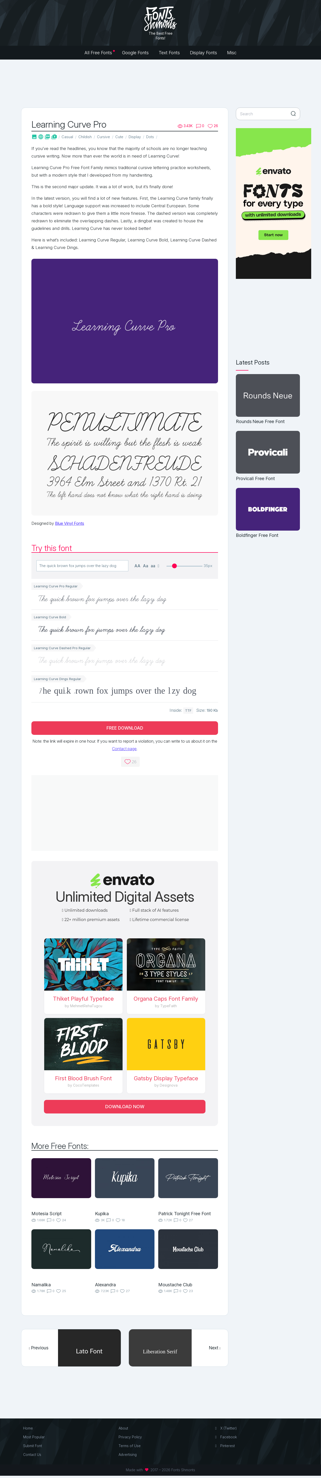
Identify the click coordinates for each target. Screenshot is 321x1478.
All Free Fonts (98, 52)
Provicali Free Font (255, 478)
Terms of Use (130, 1448)
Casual (68, 136)
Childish (86, 136)
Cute (122, 136)
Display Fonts (203, 52)
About (124, 1430)
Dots (155, 136)
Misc (232, 52)
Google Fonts (135, 52)
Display (138, 136)
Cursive (106, 136)
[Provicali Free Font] (268, 452)
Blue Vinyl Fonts (69, 524)
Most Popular (34, 1439)
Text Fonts (169, 52)
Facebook (226, 1439)
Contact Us (32, 1456)
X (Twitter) (226, 1430)
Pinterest (224, 1448)
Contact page (124, 749)
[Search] (268, 114)
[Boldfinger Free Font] (268, 509)
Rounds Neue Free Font (260, 421)
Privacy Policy (131, 1439)
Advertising (128, 1456)
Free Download (124, 728)
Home (28, 1430)
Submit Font (33, 1448)
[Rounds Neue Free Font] (268, 396)
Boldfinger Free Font (257, 535)
